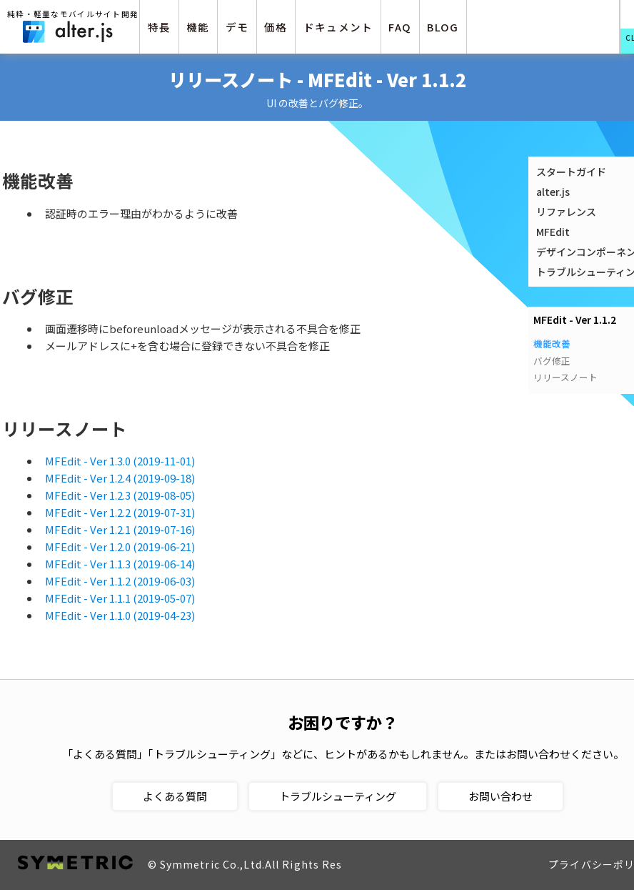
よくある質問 (175, 796)
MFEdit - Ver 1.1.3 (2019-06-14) (120, 563)
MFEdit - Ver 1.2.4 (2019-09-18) (120, 477)
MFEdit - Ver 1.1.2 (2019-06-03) (120, 580)
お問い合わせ (500, 796)
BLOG (442, 26)
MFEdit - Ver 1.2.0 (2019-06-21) (120, 546)
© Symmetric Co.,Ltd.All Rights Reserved (260, 864)
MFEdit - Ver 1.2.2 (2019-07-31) (120, 512)
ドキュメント (338, 26)
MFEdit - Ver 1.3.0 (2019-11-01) (120, 460)
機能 (198, 26)
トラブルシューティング (337, 796)
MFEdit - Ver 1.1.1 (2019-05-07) (120, 597)
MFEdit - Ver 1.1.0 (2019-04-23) (120, 615)
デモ (237, 26)
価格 (276, 26)
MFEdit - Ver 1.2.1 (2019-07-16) (120, 529)
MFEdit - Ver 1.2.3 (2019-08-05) (120, 495)
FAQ (399, 26)
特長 (159, 26)
